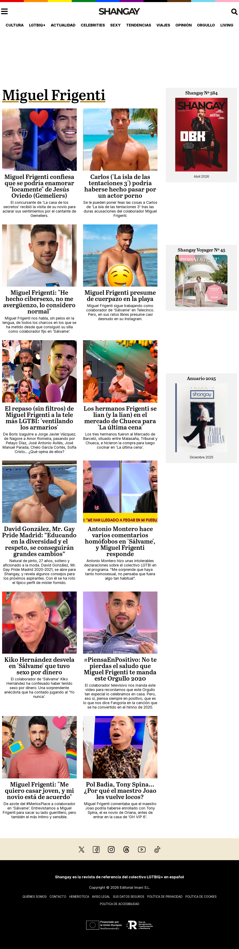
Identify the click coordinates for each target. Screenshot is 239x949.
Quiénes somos (35, 896)
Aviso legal (101, 896)
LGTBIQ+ (37, 25)
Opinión (183, 25)
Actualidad (63, 25)
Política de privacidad (165, 896)
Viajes (163, 25)
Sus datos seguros (128, 896)
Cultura (15, 25)
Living (226, 25)
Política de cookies (201, 896)
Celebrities (93, 25)
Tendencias (138, 25)
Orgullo (206, 25)
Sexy (115, 25)
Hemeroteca (79, 896)
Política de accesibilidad (119, 904)
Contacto (58, 896)
